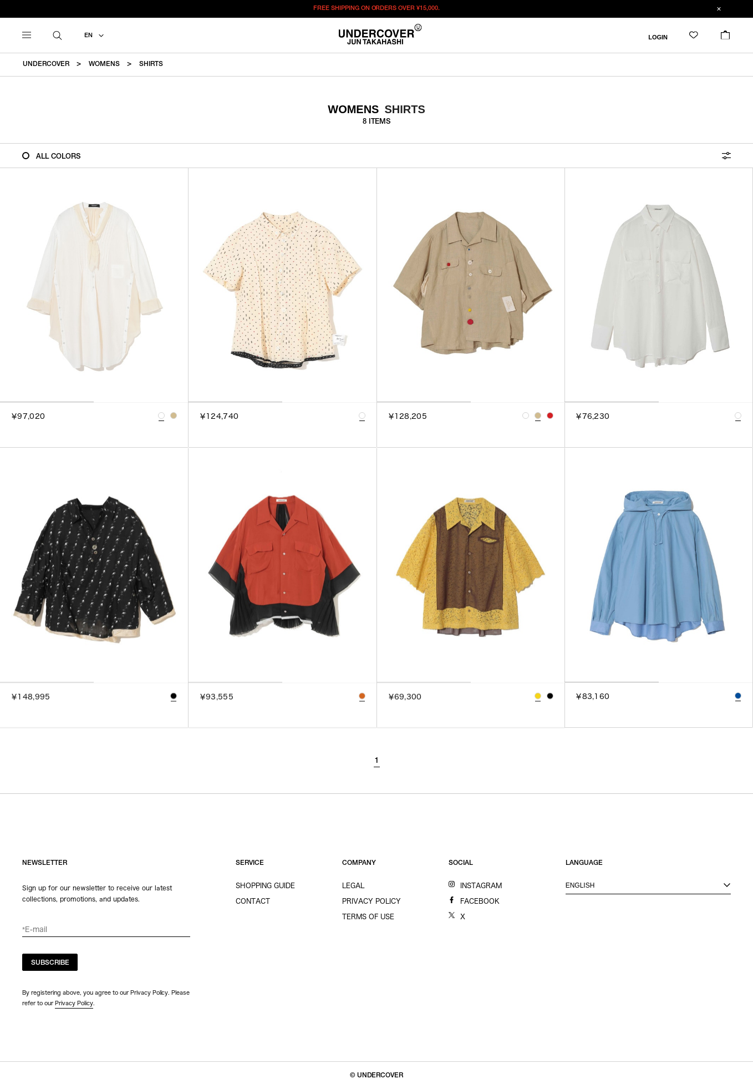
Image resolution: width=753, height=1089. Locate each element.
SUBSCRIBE (50, 963)
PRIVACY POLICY (371, 901)
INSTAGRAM (481, 885)
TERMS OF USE (368, 916)
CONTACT (253, 901)
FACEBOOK (480, 901)
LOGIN (658, 36)
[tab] (47, 690)
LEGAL (353, 885)
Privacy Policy (74, 1003)
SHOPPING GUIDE (265, 885)
